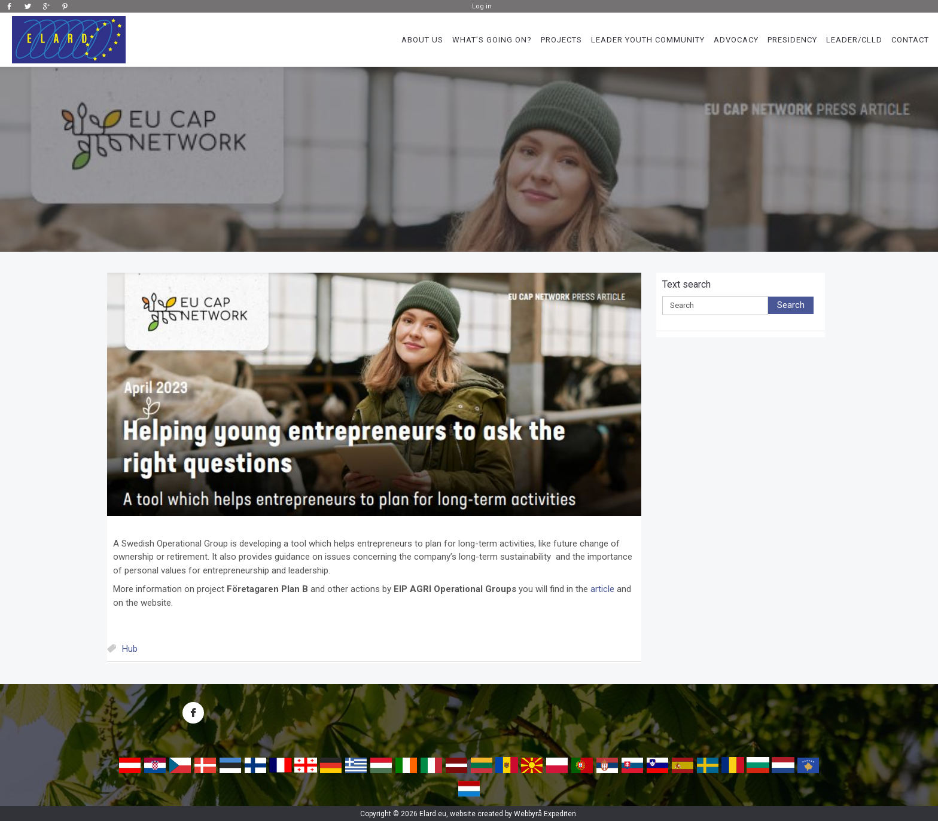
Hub (130, 648)
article (602, 589)
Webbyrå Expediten (545, 814)
